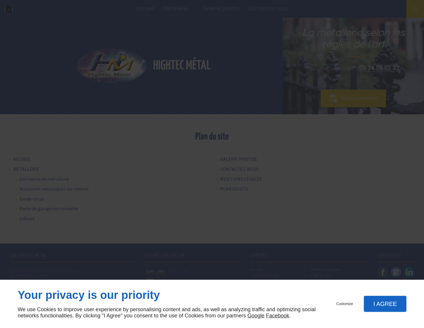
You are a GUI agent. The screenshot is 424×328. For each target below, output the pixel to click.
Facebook (277, 316)
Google (255, 316)
